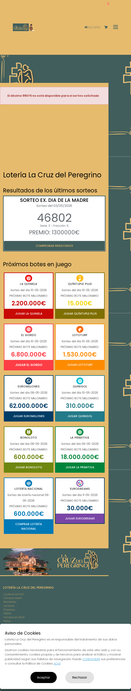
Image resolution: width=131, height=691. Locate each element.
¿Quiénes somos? (13, 594)
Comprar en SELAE (14, 617)
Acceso (92, 27)
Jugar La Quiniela (28, 314)
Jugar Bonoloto (28, 467)
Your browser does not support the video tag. (54, 138)
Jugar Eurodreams (80, 518)
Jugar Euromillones (28, 416)
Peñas (7, 621)
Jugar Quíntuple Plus (80, 314)
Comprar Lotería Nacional (28, 526)
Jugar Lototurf (80, 365)
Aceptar (43, 677)
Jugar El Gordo (28, 365)
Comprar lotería (12, 598)
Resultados (9, 602)
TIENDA (7, 613)
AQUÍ (57, 664)
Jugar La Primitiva (80, 467)
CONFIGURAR (91, 659)
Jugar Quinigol (80, 416)
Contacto (8, 606)
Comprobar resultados (54, 246)
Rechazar (79, 677)
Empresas (9, 609)
